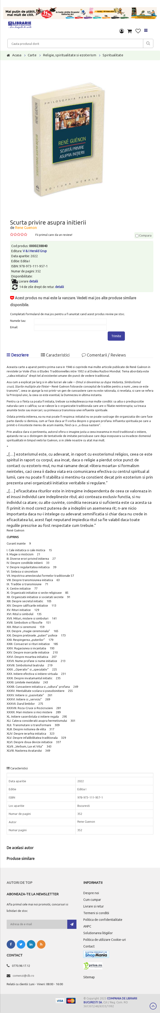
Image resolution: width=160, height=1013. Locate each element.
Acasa (16, 55)
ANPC (87, 926)
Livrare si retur (93, 906)
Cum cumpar (92, 900)
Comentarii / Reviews (104, 355)
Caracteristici (55, 355)
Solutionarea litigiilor (98, 933)
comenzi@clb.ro (23, 975)
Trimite (116, 336)
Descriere (18, 355)
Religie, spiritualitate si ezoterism (69, 55)
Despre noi (91, 893)
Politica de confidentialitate (102, 920)
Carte (32, 55)
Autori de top (19, 883)
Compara (143, 235)
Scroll (153, 1006)
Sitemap (89, 977)
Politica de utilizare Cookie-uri (104, 940)
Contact (89, 946)
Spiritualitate (113, 55)
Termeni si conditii (96, 913)
